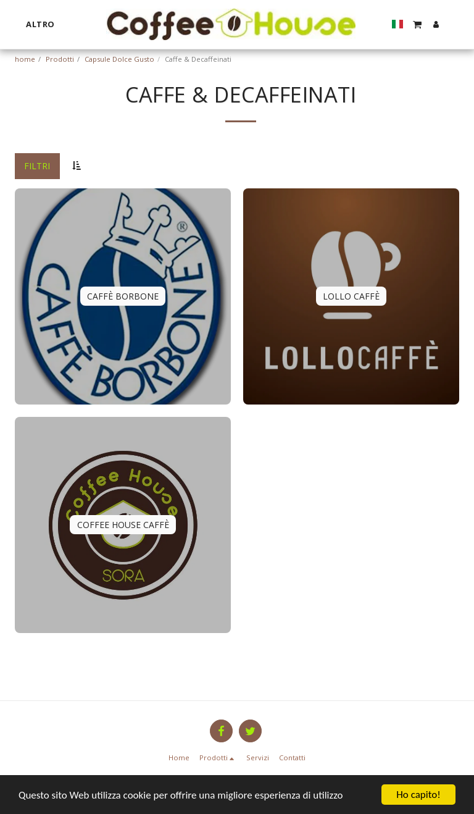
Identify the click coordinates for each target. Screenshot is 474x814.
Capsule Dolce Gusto (119, 59)
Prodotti (60, 59)
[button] (417, 24)
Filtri (37, 166)
